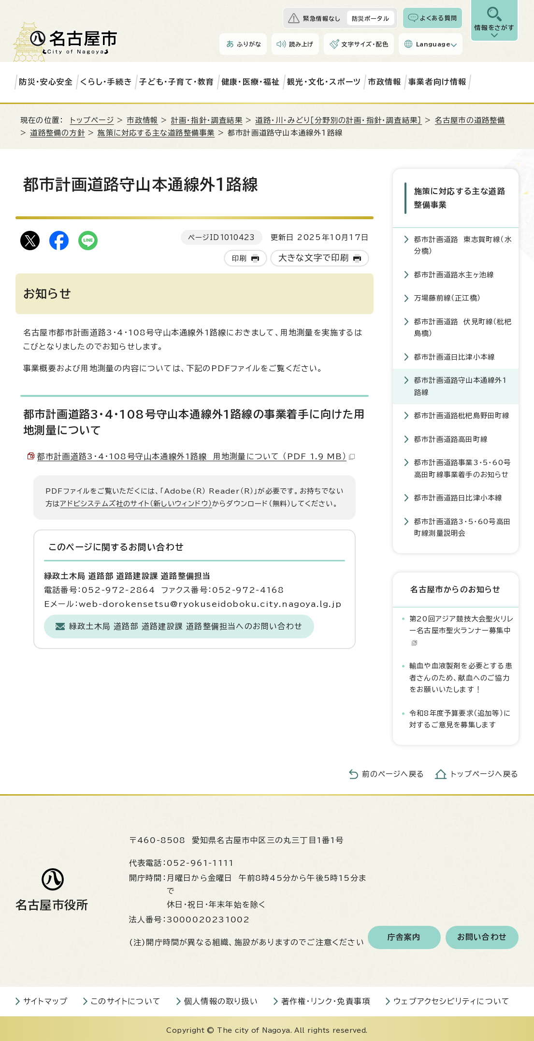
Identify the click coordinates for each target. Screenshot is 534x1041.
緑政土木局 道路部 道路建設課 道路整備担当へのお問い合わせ (186, 626)
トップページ (92, 120)
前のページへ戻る (393, 770)
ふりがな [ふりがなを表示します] (249, 44)
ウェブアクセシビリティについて (451, 998)
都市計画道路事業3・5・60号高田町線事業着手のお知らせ (462, 465)
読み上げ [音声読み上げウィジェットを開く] (301, 44)
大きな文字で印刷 (313, 258)
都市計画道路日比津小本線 (458, 494)
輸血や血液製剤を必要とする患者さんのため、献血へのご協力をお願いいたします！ (460, 674)
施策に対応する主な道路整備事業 (156, 132)
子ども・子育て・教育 (176, 82)
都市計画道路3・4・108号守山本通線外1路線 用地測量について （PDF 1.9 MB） (196, 456)
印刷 (239, 258)
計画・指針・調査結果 (207, 120)
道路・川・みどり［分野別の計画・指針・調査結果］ (338, 120)
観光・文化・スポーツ (324, 82)
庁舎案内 (404, 934)
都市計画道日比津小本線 (454, 353)
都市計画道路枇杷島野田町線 (462, 412)
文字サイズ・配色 (365, 44)
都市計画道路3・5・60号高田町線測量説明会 (462, 523)
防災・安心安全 (46, 82)
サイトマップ (45, 998)
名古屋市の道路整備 (470, 120)
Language (433, 44)
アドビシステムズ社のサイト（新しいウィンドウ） (136, 503)
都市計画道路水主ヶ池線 (454, 271)
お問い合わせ (482, 934)
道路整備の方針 (57, 132)
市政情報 (385, 82)
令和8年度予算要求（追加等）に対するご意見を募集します (460, 715)
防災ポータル (371, 18)
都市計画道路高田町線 (451, 435)
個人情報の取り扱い (221, 998)
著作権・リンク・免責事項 (325, 998)
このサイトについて (126, 998)
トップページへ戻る (485, 770)
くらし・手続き (106, 82)
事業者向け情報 (437, 82)
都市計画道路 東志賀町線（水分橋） (463, 241)
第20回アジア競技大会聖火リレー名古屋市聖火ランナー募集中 (461, 627)
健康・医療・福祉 (250, 82)
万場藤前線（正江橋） (447, 295)
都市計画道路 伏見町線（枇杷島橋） (463, 324)
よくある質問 (438, 18)
